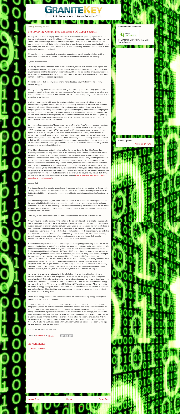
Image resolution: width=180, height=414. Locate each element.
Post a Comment (38, 348)
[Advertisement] (68, 373)
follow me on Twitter (143, 144)
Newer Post (33, 399)
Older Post (104, 399)
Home (69, 399)
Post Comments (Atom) (74, 407)
